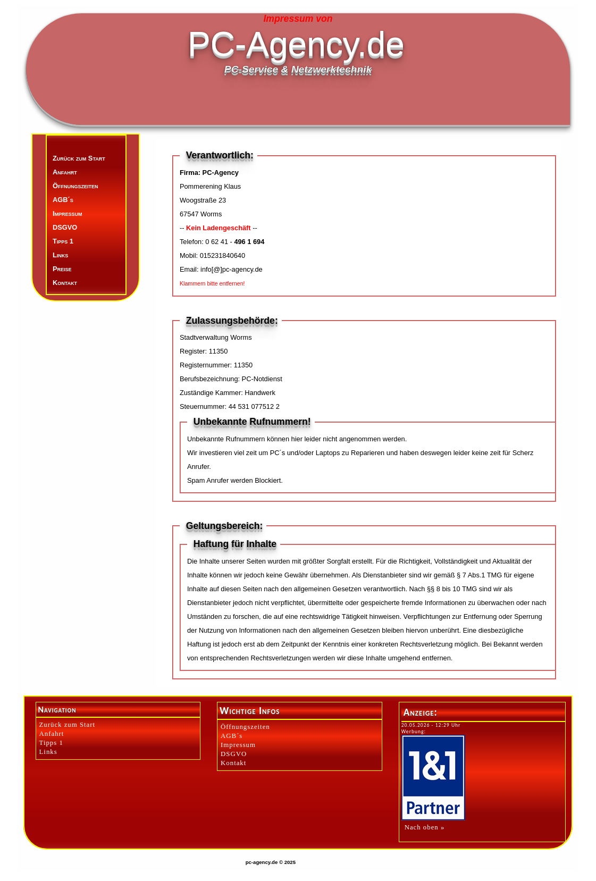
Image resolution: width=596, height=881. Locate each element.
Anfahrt (65, 172)
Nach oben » (425, 827)
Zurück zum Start (79, 158)
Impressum (67, 213)
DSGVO (65, 227)
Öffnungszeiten (75, 186)
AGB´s (63, 200)
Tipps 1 (63, 241)
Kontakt (65, 283)
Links (60, 255)
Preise (62, 269)
